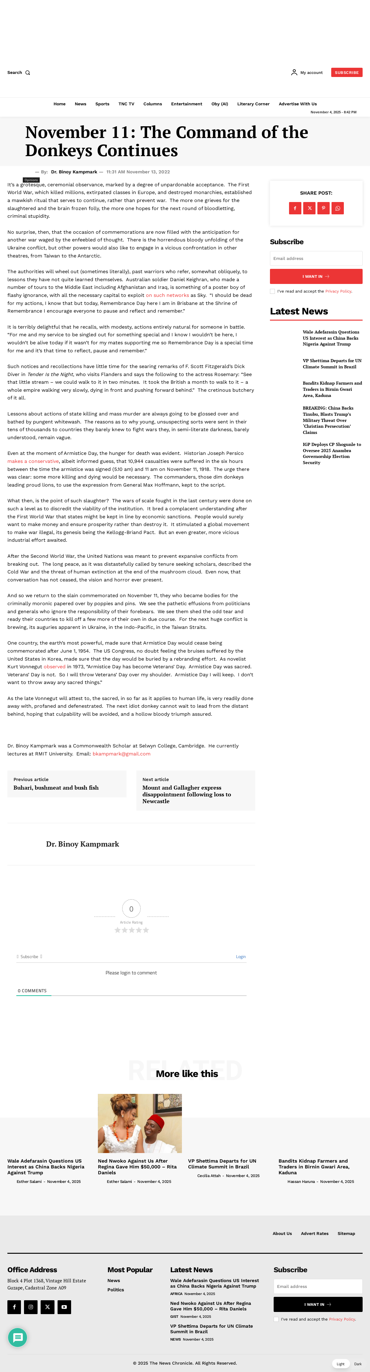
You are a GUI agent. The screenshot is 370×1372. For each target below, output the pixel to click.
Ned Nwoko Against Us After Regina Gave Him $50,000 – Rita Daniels (137, 1167)
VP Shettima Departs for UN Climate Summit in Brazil (332, 364)
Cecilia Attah (209, 1175)
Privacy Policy (338, 291)
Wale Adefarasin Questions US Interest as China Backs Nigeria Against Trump (331, 338)
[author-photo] (11, 1181)
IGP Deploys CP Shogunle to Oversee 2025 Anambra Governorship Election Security (332, 453)
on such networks (167, 295)
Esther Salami (29, 1181)
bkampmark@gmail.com (122, 754)
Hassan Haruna (301, 1181)
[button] (20, 72)
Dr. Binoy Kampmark (74, 172)
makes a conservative (33, 461)
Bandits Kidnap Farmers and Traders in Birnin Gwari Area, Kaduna (332, 389)
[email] (316, 258)
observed (55, 667)
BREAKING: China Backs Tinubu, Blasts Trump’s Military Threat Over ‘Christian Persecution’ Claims (328, 420)
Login (240, 956)
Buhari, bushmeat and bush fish (56, 787)
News (175, 1339)
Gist (174, 1316)
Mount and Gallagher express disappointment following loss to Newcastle (187, 794)
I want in (316, 276)
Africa (176, 1294)
